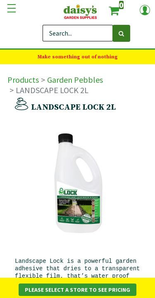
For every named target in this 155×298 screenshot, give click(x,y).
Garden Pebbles (75, 79)
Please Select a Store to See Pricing (77, 289)
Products (23, 79)
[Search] (121, 33)
